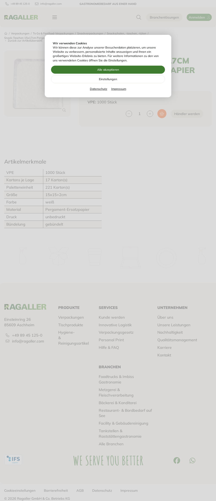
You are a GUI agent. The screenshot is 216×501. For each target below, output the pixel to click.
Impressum (118, 89)
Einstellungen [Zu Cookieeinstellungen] (108, 79)
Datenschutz (98, 89)
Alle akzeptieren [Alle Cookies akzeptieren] (108, 70)
